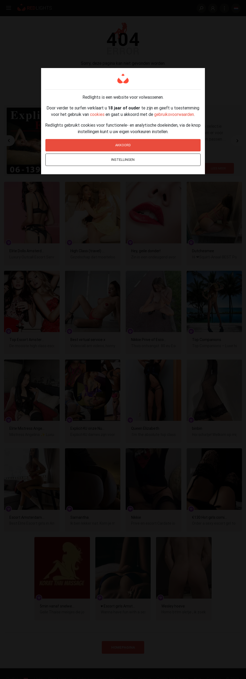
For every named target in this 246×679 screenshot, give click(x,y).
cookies (97, 114)
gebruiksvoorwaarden (174, 114)
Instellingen (123, 159)
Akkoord (123, 145)
